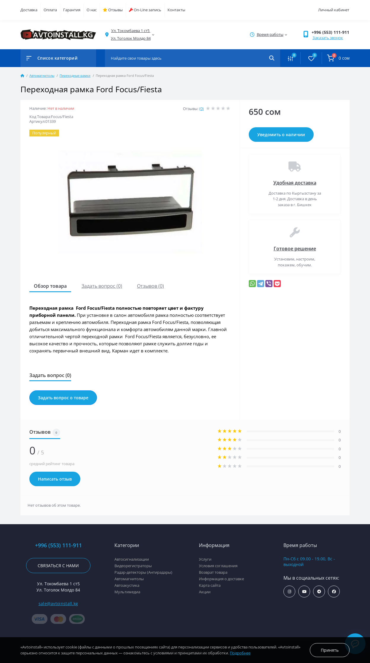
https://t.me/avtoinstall (319, 592)
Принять (330, 650)
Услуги (205, 559)
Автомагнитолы (41, 75)
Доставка (28, 9)
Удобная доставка (294, 182)
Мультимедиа (127, 591)
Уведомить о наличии (281, 134)
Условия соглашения (218, 565)
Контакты (176, 9)
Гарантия (71, 9)
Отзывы (113, 9)
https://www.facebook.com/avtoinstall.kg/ (334, 592)
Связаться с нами (58, 565)
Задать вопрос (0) (102, 286)
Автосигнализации (131, 559)
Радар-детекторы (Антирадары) (143, 572)
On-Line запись (145, 9)
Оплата (50, 9)
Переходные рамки (75, 75)
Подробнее (240, 653)
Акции (204, 591)
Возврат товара (213, 572)
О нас (92, 9)
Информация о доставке (221, 578)
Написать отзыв (55, 479)
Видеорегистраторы (133, 565)
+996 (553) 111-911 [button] (330, 32)
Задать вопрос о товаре (63, 397)
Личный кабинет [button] (333, 9)
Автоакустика (126, 585)
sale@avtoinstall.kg (58, 603)
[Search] (271, 58)
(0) (201, 108)
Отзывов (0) (150, 286)
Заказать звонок (327, 37)
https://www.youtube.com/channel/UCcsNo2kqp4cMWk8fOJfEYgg (304, 592)
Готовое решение (295, 248)
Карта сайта (210, 585)
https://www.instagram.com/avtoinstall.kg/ (289, 592)
